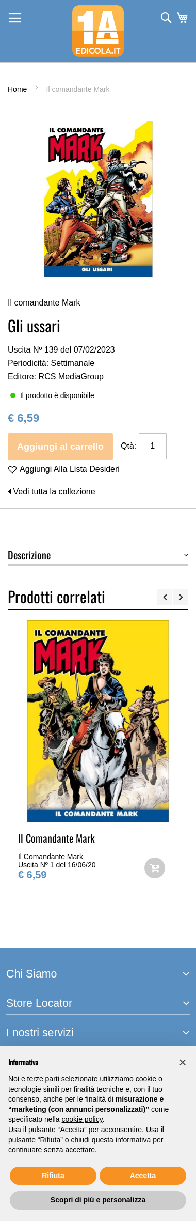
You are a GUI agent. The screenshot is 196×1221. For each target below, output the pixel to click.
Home (17, 89)
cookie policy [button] (82, 1119)
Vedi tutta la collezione (51, 491)
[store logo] (98, 31)
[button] (182, 1062)
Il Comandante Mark (56, 838)
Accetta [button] (143, 1175)
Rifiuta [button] (53, 1175)
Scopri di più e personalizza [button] (98, 1200)
